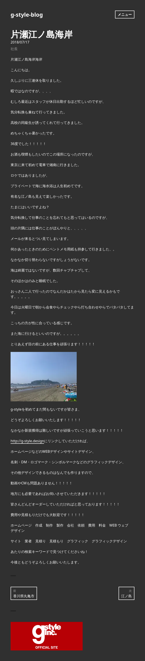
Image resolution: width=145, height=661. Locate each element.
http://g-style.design (27, 440)
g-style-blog (27, 14)
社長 (14, 48)
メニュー (125, 14)
